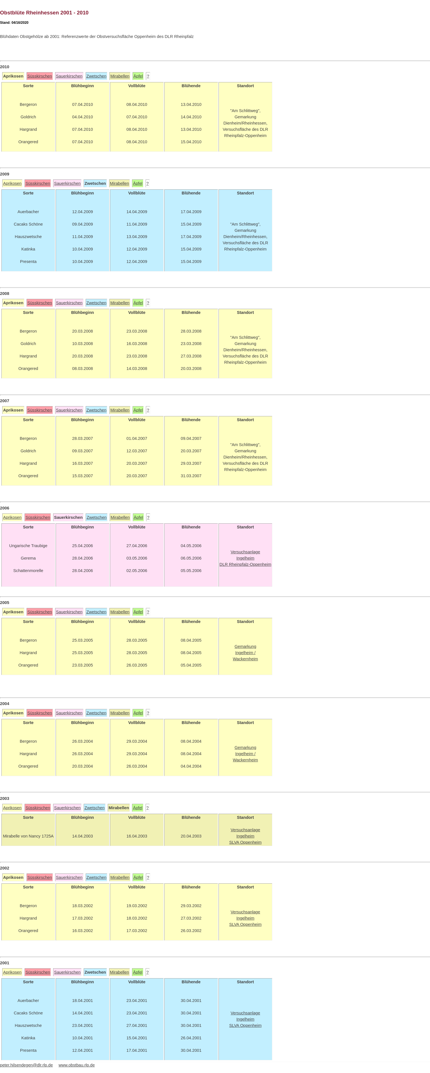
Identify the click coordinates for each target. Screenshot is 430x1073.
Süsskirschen (39, 76)
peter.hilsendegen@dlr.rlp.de (26, 1065)
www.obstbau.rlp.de (77, 1065)
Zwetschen (97, 76)
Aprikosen (12, 183)
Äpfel (138, 76)
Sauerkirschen (69, 76)
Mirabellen (119, 76)
